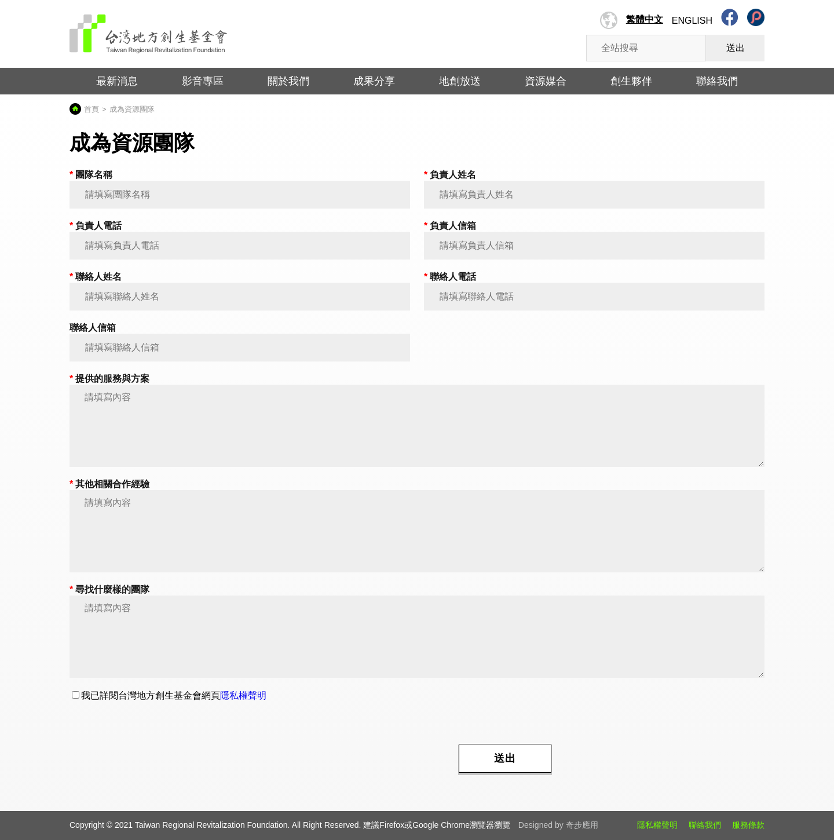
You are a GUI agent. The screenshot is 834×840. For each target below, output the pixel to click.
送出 (735, 48)
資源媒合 (545, 81)
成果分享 (374, 81)
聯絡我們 (717, 81)
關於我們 (288, 81)
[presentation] (359, 757)
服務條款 (748, 825)
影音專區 (203, 81)
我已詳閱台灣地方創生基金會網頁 (169, 695)
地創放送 (460, 81)
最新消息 (117, 81)
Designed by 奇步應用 (558, 825)
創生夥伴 (631, 81)
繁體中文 (644, 19)
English (692, 20)
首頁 (91, 109)
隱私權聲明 (243, 695)
